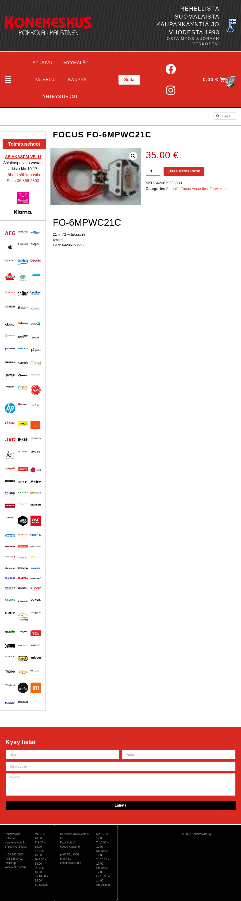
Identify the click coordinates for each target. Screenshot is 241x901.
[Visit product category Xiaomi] (36, 688)
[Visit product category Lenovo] (23, 469)
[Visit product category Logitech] (23, 482)
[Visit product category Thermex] (10, 646)
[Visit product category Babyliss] (36, 244)
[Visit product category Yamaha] (23, 702)
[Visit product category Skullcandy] (23, 601)
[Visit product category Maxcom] (10, 493)
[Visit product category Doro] (36, 324)
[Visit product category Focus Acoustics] (36, 350)
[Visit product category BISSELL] (10, 276)
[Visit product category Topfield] (36, 645)
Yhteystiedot (60, 96)
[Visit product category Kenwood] (36, 438)
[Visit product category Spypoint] (36, 613)
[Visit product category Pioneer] (10, 546)
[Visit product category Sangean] (23, 578)
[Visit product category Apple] (10, 247)
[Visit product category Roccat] (10, 568)
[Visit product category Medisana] (23, 492)
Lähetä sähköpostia (23, 175)
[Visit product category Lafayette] (10, 468)
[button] (5, 80)
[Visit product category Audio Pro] (23, 244)
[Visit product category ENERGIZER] (23, 336)
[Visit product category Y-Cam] (10, 702)
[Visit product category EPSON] (36, 337)
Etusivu (43, 62)
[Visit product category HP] (10, 408)
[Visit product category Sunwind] (10, 631)
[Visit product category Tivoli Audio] (23, 645)
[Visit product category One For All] (36, 521)
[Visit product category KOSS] (36, 452)
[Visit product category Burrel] (10, 306)
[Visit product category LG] (36, 469)
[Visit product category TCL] (36, 633)
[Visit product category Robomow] (36, 557)
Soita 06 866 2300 (23, 181)
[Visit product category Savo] (36, 578)
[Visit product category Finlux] (23, 348)
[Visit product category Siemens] (10, 600)
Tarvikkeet (218, 189)
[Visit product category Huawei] (23, 404)
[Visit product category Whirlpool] (10, 685)
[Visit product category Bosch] (10, 292)
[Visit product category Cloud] (10, 324)
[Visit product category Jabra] (23, 423)
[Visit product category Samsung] (10, 578)
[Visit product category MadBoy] (36, 481)
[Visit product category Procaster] (36, 546)
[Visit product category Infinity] (36, 405)
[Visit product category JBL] (36, 425)
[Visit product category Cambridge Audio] (23, 307)
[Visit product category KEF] (23, 440)
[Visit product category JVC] (10, 439)
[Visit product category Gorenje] (10, 375)
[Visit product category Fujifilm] (10, 362)
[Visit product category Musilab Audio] (36, 505)
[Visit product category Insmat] (10, 422)
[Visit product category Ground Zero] (36, 374)
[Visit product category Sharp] (36, 589)
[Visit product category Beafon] (10, 260)
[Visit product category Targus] (23, 631)
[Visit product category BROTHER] (36, 293)
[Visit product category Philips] (36, 535)
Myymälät (75, 62)
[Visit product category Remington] (10, 557)
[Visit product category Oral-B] (10, 535)
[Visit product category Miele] (10, 506)
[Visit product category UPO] (23, 672)
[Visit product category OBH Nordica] (23, 521)
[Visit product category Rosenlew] (23, 568)
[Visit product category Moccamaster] (23, 504)
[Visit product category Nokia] (10, 518)
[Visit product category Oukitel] (23, 535)
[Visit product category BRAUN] (23, 293)
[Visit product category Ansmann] (36, 232)
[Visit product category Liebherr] (10, 481)
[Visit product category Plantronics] (23, 546)
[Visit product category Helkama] (10, 387)
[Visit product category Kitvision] (23, 451)
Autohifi (172, 189)
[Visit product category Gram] (23, 375)
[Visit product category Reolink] (23, 557)
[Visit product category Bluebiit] (23, 278)
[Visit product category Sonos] (36, 600)
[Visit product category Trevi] (23, 659)
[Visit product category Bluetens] (36, 275)
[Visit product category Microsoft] (36, 493)
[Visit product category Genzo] (36, 363)
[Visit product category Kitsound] (10, 455)
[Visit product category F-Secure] (10, 349)
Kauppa (77, 79)
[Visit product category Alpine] (23, 232)
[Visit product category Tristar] (36, 657)
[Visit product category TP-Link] (10, 656)
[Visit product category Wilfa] (23, 688)
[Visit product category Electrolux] (10, 336)
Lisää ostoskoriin (184, 171)
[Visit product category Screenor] (10, 588)
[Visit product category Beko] (23, 262)
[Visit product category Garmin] (23, 362)
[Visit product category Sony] (10, 613)
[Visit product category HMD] (23, 387)
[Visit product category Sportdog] (23, 617)
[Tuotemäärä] (153, 171)
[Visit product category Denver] (23, 323)
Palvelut (45, 79)
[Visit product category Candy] (36, 308)
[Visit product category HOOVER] (36, 390)
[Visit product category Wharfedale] (36, 671)
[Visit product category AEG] (10, 233)
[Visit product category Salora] (36, 568)
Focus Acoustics (194, 189)
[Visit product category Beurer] (36, 260)
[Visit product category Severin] (23, 588)
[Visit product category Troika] (10, 671)
